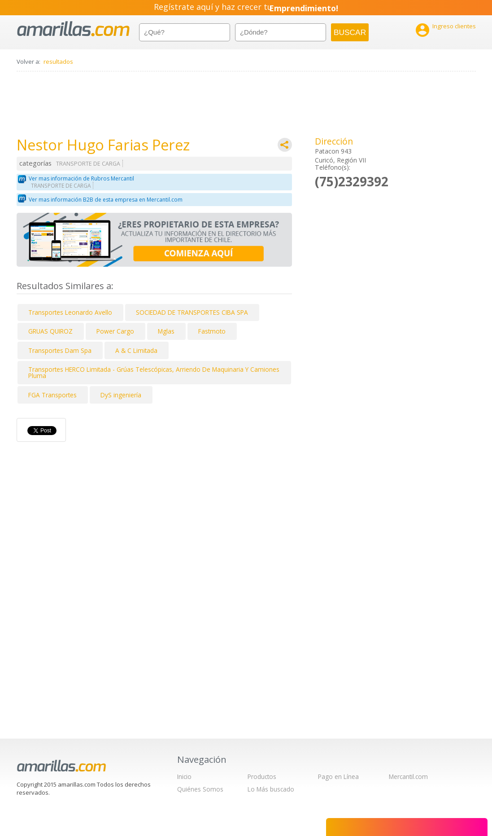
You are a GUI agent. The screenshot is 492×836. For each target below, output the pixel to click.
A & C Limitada (136, 350)
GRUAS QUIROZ (50, 331)
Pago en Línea (338, 776)
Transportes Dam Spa (59, 350)
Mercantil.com (408, 776)
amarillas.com (73, 29)
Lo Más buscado (271, 789)
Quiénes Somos (200, 789)
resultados (58, 61)
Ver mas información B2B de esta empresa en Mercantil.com (106, 199)
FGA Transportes (52, 395)
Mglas (166, 331)
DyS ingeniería (120, 395)
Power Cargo (115, 331)
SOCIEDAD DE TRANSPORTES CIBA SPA (192, 312)
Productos (262, 776)
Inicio (184, 776)
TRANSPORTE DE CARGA (88, 163)
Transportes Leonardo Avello (70, 312)
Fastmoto (212, 331)
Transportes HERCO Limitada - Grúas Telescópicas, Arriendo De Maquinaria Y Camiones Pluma (153, 372)
